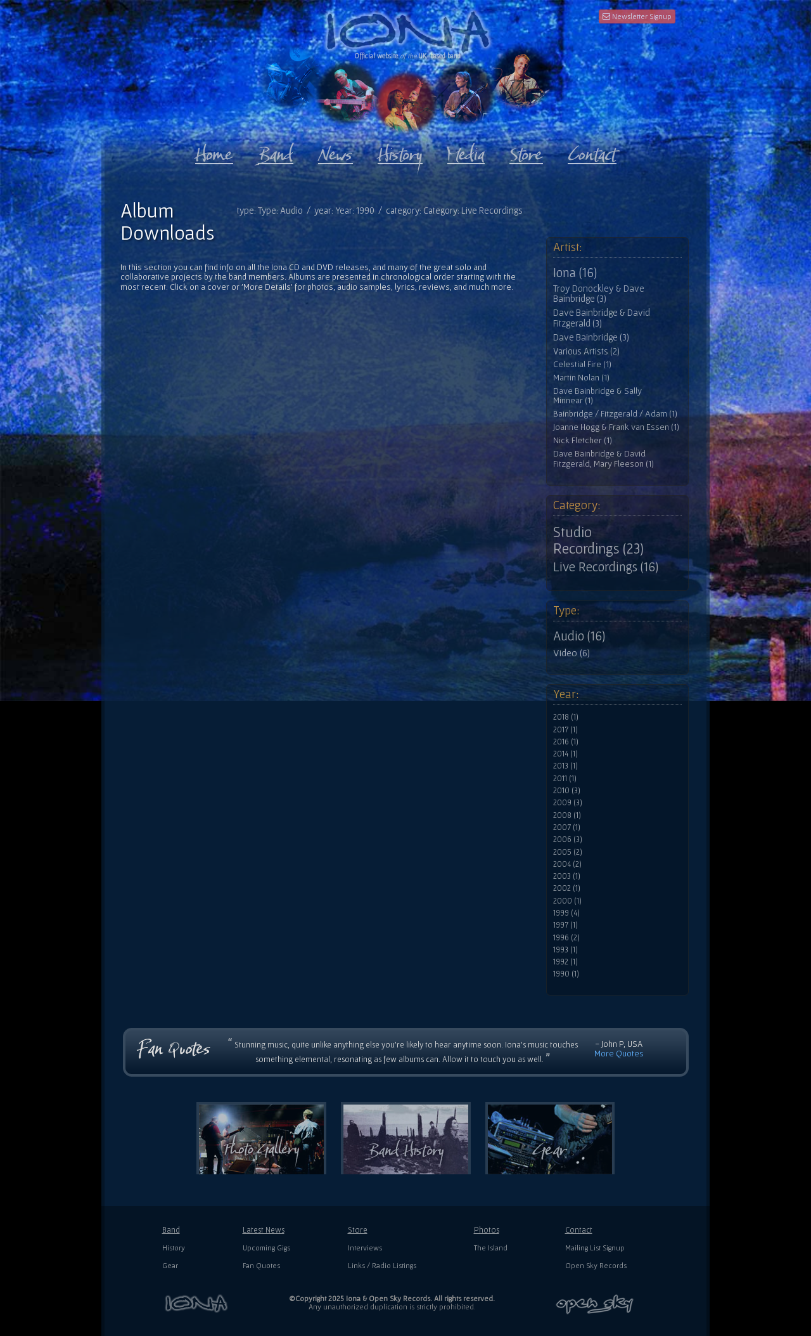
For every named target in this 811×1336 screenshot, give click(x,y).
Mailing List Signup (595, 1247)
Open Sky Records (596, 1265)
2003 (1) (566, 876)
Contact (578, 1230)
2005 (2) (567, 852)
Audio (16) (579, 636)
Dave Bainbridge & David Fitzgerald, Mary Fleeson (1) (603, 459)
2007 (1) (566, 827)
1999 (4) (566, 913)
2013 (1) (565, 766)
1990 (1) (566, 974)
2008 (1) (567, 815)
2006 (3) (567, 839)
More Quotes (619, 1053)
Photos (486, 1230)
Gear (170, 1265)
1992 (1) (565, 961)
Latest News (263, 1230)
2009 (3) (567, 802)
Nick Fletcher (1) (582, 440)
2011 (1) (565, 778)
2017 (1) (565, 729)
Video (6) (571, 652)
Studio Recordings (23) (598, 540)
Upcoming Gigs (266, 1247)
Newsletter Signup (637, 16)
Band (171, 1230)
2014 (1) (565, 753)
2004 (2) (567, 864)
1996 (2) (566, 937)
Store (357, 1230)
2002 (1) (566, 888)
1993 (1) (565, 949)
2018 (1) (565, 717)
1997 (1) (565, 925)
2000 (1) (567, 901)
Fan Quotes (261, 1265)
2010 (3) (566, 790)
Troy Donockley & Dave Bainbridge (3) (598, 293)
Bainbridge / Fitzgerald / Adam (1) (615, 413)
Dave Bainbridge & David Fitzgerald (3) (601, 318)
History (173, 1247)
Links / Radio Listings (382, 1265)
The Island (491, 1247)
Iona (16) (575, 273)
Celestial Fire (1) (582, 364)
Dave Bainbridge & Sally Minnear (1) (597, 396)
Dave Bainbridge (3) (591, 337)
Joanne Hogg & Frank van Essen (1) (616, 427)
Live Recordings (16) (605, 567)
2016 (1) (565, 741)
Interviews (365, 1247)
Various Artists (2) (586, 351)
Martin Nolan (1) (581, 377)
